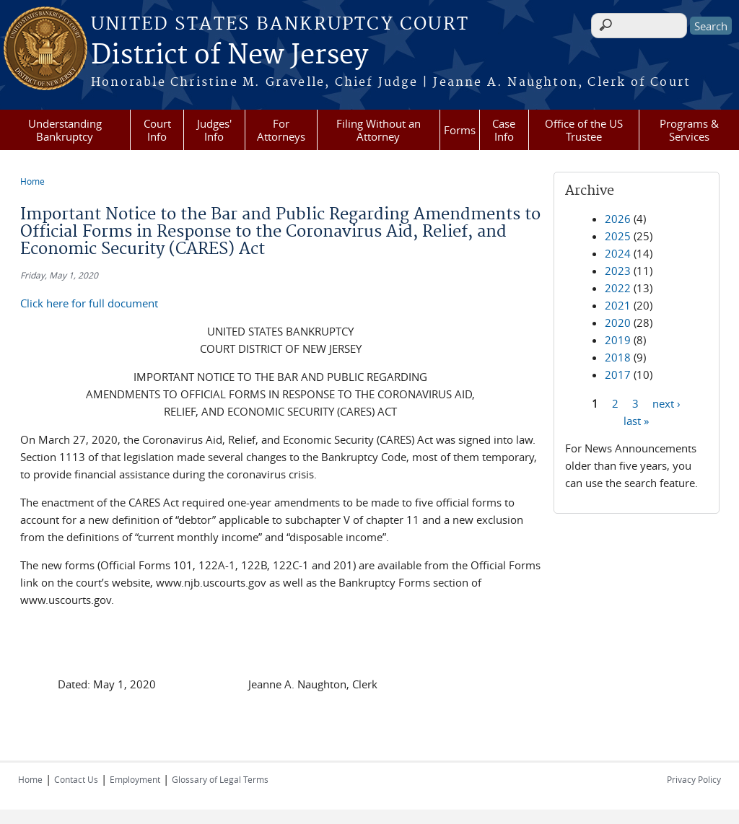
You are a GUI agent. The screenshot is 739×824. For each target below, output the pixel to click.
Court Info (157, 130)
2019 (618, 340)
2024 (618, 253)
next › (666, 402)
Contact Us (76, 779)
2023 (618, 270)
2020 (618, 322)
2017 (618, 374)
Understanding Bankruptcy (65, 130)
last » (636, 420)
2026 (618, 218)
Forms (460, 130)
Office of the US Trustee (584, 130)
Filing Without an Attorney (378, 130)
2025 (618, 236)
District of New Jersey (229, 55)
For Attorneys (281, 130)
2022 (618, 288)
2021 (618, 305)
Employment (135, 779)
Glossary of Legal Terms (220, 779)
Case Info (503, 130)
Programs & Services (689, 130)
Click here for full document (89, 303)
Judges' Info (214, 130)
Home (32, 181)
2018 (618, 357)
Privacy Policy (694, 779)
